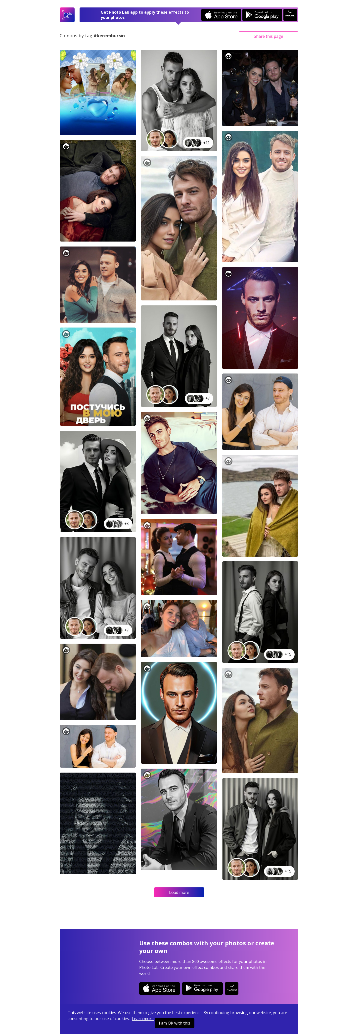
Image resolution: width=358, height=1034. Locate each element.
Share (268, 36)
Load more (179, 892)
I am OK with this (174, 1023)
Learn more (143, 1018)
